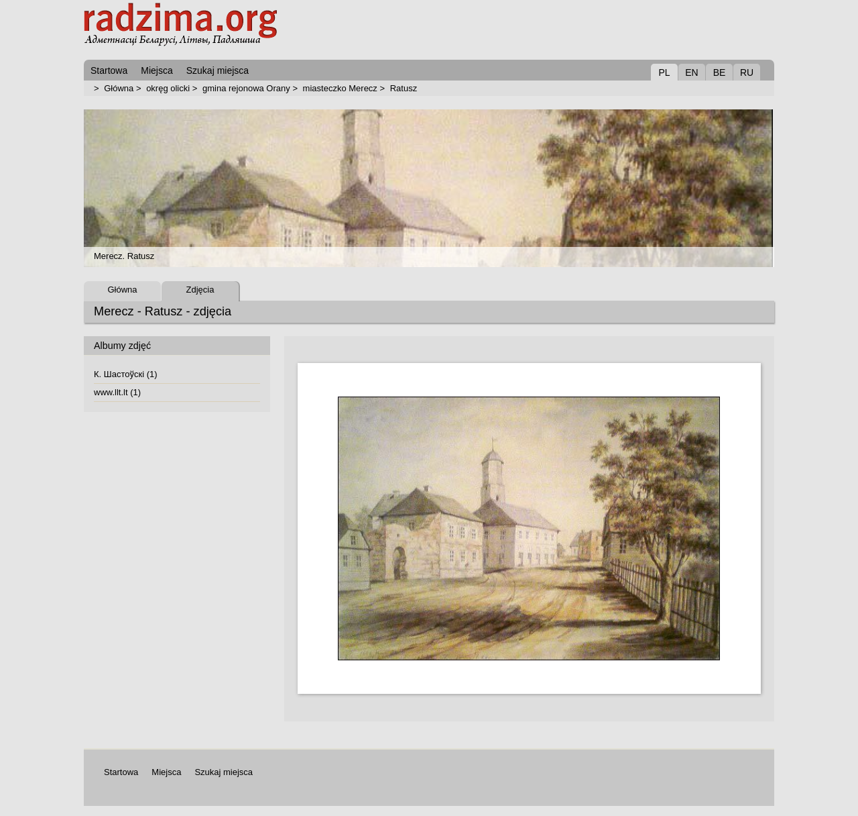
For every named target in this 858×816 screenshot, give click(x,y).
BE (719, 72)
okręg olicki (168, 88)
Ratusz (403, 88)
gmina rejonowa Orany (246, 88)
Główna (118, 88)
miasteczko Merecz (340, 88)
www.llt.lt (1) (117, 392)
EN (691, 72)
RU (746, 72)
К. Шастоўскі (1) (126, 374)
